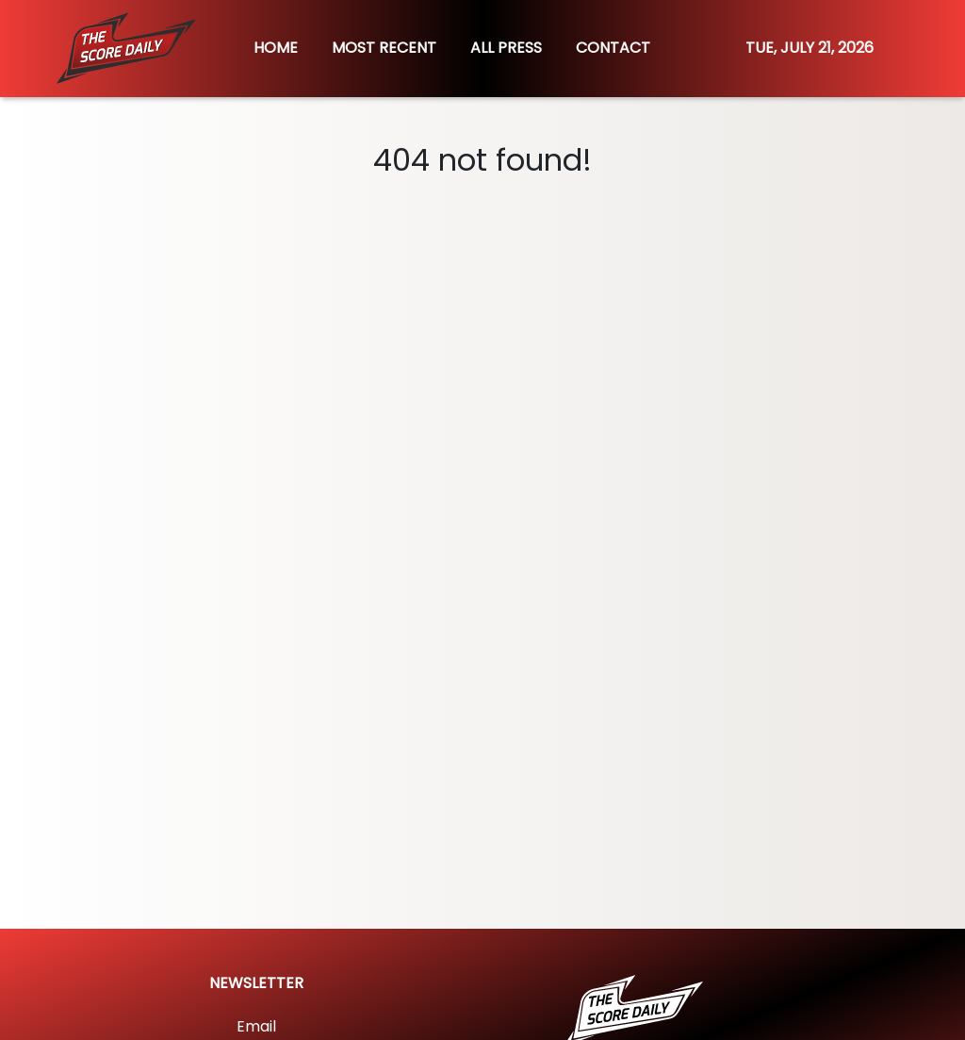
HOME (276, 47)
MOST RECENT (384, 47)
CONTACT (613, 47)
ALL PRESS (506, 47)
